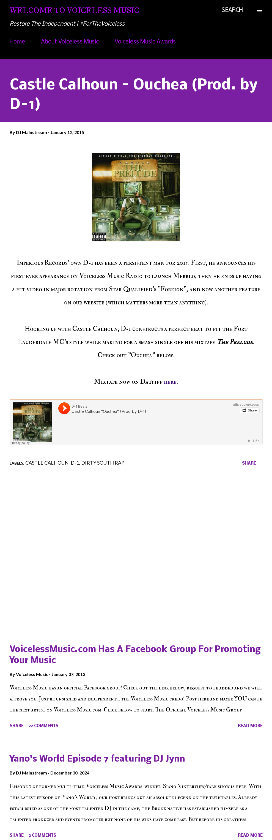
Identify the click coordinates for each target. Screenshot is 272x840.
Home (17, 42)
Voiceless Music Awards (145, 42)
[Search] (232, 10)
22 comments (43, 726)
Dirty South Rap (102, 463)
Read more (250, 726)
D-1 (75, 463)
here (170, 381)
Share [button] (249, 463)
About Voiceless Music (70, 42)
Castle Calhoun (46, 463)
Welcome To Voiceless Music (74, 10)
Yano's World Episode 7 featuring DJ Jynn (97, 759)
